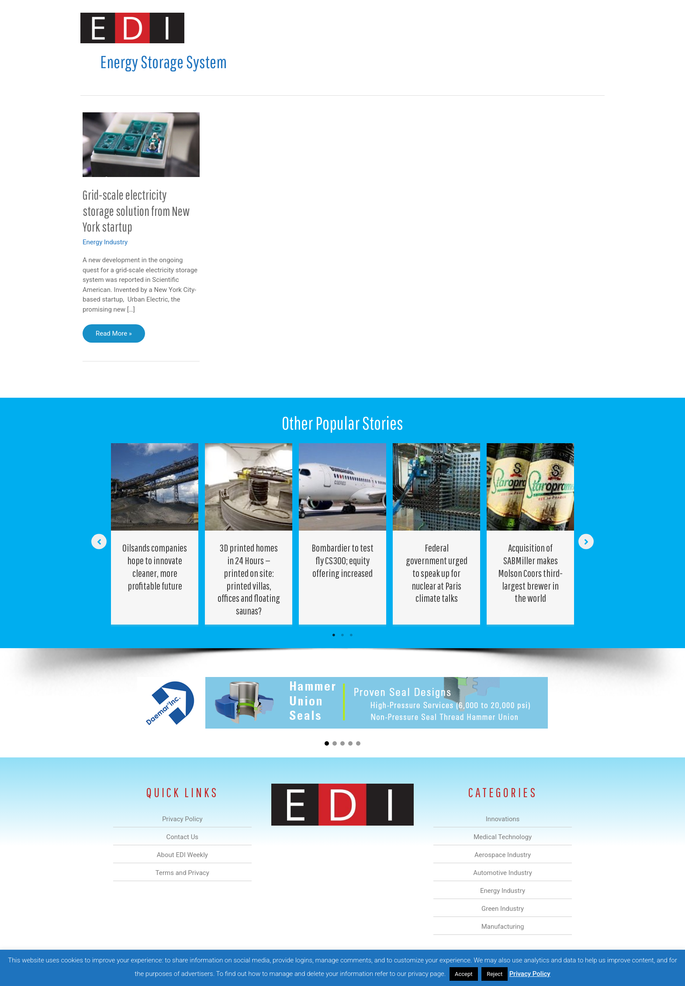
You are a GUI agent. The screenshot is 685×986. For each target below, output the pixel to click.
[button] (591, 28)
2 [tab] (342, 635)
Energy (405, 27)
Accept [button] (464, 974)
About (523, 27)
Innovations (240, 27)
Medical (281, 27)
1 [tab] (333, 635)
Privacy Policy (529, 974)
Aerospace (319, 27)
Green (438, 27)
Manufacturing (481, 27)
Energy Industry (105, 242)
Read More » (113, 335)
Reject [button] (494, 974)
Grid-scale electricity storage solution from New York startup (136, 211)
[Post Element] (155, 534)
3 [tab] (351, 635)
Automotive (364, 27)
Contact (558, 27)
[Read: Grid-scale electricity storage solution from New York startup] (141, 144)
